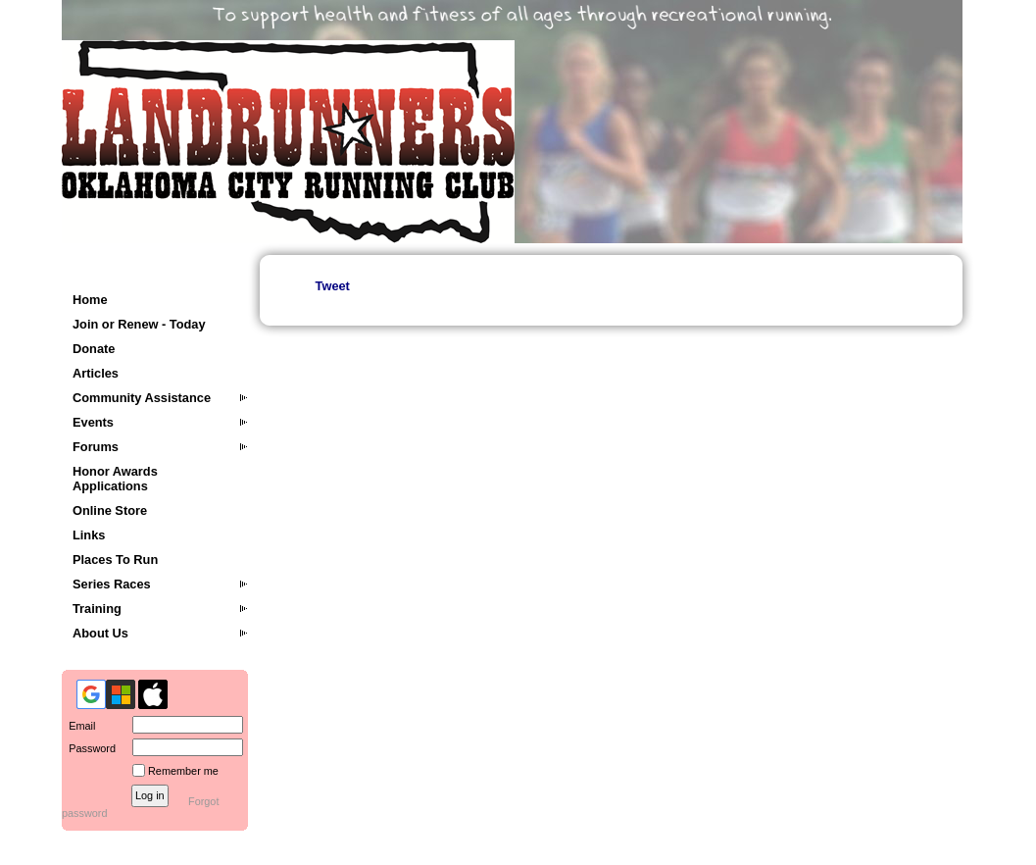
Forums (96, 446)
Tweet (333, 286)
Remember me (183, 771)
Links (89, 535)
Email (78, 726)
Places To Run (115, 559)
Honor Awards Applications (115, 478)
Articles (96, 373)
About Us (100, 633)
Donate (94, 348)
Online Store (110, 510)
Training (97, 608)
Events (93, 422)
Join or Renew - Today (139, 324)
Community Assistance (142, 397)
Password (89, 748)
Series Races (112, 584)
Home (90, 299)
